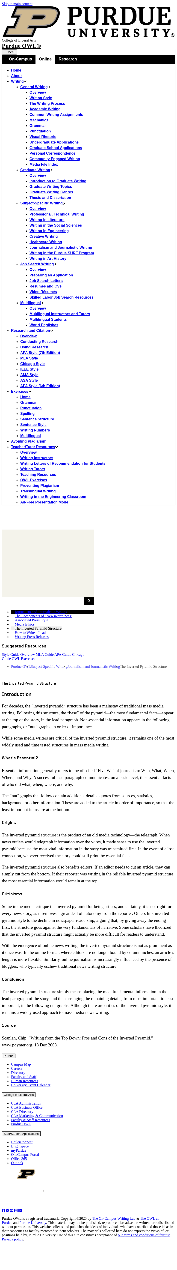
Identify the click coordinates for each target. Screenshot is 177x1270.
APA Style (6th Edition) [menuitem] (40, 386)
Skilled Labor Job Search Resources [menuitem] (61, 297)
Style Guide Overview (18, 654)
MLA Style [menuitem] (29, 358)
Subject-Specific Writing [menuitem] (43, 203)
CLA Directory (22, 1112)
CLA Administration (26, 1103)
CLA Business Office (27, 1107)
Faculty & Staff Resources (30, 1120)
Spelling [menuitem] (27, 414)
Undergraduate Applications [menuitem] (54, 142)
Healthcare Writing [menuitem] (46, 242)
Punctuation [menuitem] (40, 131)
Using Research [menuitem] (34, 347)
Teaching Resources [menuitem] (38, 474)
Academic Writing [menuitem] (45, 109)
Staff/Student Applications (21, 1133)
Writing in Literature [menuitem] (47, 220)
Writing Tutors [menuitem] (32, 469)
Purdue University (32, 1223)
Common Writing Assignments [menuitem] (56, 115)
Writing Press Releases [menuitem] (32, 637)
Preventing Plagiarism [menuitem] (39, 486)
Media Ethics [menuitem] (24, 624)
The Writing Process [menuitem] (47, 103)
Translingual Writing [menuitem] (38, 491)
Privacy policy (12, 1239)
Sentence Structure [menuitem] (37, 419)
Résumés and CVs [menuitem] (46, 286)
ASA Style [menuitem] (29, 380)
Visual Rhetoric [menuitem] (43, 137)
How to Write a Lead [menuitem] (30, 633)
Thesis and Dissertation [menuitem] (50, 198)
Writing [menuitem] (19, 81)
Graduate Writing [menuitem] (36, 170)
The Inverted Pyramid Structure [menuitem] (38, 628)
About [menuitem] (16, 76)
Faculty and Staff (23, 1077)
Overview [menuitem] (38, 92)
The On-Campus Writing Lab (114, 1218)
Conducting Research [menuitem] (39, 342)
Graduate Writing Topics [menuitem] (51, 187)
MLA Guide (45, 654)
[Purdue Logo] (88, 22)
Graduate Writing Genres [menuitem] (51, 192)
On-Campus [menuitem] (20, 59)
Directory (18, 1073)
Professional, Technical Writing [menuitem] (57, 214)
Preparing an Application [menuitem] (51, 275)
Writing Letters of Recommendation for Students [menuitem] (63, 463)
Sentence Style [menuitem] (33, 425)
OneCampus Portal (25, 1154)
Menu (9, 52)
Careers (16, 1068)
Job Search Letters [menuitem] (46, 281)
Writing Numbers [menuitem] (35, 430)
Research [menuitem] (68, 59)
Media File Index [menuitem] (44, 164)
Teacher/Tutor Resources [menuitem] (34, 447)
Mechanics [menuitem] (39, 120)
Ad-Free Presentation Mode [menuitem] (44, 502)
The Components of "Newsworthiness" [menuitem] (43, 616)
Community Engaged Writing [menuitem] (55, 159)
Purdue (9, 1056)
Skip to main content (17, 4)
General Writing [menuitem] (35, 87)
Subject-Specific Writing (49, 666)
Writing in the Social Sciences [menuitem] (56, 225)
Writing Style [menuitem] (41, 98)
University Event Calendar (30, 1085)
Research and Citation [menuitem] (32, 330)
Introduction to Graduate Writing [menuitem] (58, 181)
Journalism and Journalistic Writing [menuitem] (61, 247)
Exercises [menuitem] (21, 391)
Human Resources (24, 1081)
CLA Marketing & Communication (37, 1116)
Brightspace (20, 1146)
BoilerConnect (21, 1142)
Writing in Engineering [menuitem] (49, 231)
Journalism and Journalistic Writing (93, 666)
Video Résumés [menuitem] (43, 292)
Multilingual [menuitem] (32, 303)
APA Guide (62, 654)
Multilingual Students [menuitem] (48, 319)
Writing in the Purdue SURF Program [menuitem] (62, 253)
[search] (44, 601)
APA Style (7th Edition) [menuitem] (40, 353)
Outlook (17, 1163)
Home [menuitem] (16, 70)
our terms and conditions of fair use (144, 1235)
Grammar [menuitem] (38, 126)
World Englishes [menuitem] (44, 325)
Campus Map (21, 1064)
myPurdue (18, 1150)
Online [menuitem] (45, 59)
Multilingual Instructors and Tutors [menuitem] (60, 314)
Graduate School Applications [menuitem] (56, 148)
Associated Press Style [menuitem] (31, 620)
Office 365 (19, 1159)
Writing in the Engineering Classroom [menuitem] (53, 497)
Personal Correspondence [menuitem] (52, 153)
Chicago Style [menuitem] (32, 364)
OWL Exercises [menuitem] (33, 480)
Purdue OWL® (21, 45)
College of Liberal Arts (19, 40)
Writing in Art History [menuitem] (48, 259)
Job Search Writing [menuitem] (38, 264)
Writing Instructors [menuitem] (36, 458)
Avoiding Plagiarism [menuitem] (28, 441)
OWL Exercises (23, 659)
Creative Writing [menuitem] (44, 236)
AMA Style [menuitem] (29, 375)
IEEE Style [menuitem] (29, 369)
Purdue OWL (21, 666)
